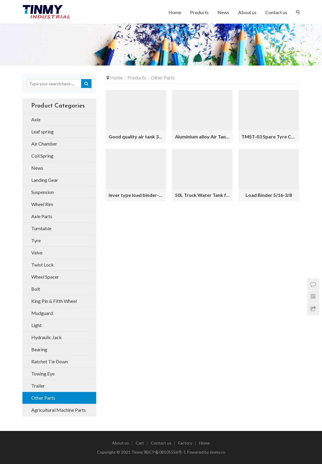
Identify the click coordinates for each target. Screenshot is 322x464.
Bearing (39, 349)
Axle (35, 119)
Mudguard (42, 313)
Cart (140, 442)
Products (199, 12)
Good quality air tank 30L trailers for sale (136, 136)
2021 (125, 452)
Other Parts (43, 398)
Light (36, 325)
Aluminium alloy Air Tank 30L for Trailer (202, 136)
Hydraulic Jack (46, 337)
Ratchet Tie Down (49, 361)
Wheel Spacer (45, 277)
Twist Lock (42, 264)
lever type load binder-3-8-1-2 (136, 195)
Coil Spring (42, 156)
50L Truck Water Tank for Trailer (202, 195)
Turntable (41, 228)
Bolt (35, 289)
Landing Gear (44, 180)
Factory (185, 442)
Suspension (42, 192)
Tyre (36, 240)
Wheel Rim (42, 204)
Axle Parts (41, 216)
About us (247, 12)
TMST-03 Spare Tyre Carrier (268, 136)
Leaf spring (42, 131)
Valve (37, 252)
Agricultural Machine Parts (58, 410)
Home (175, 12)
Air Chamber (44, 143)
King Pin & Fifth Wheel (54, 301)
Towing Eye (43, 373)
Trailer (38, 385)
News (223, 12)
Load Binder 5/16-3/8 (269, 195)
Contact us (276, 12)
